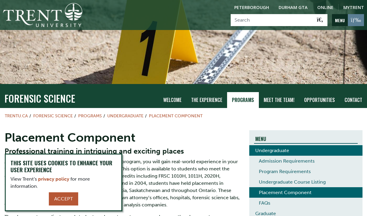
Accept (63, 199)
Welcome (172, 96)
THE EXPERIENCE (206, 96)
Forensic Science (39, 95)
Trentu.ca (16, 113)
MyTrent (353, 7)
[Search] (272, 20)
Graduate (265, 210)
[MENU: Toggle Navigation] (348, 20)
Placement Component (176, 113)
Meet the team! (279, 96)
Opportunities (319, 96)
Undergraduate (125, 113)
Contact (353, 96)
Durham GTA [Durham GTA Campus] (293, 7)
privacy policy (53, 179)
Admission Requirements (287, 158)
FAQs (264, 200)
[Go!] (320, 20)
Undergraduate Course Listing (292, 179)
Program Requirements (285, 168)
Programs (243, 96)
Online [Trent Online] (325, 7)
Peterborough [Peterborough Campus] (251, 7)
